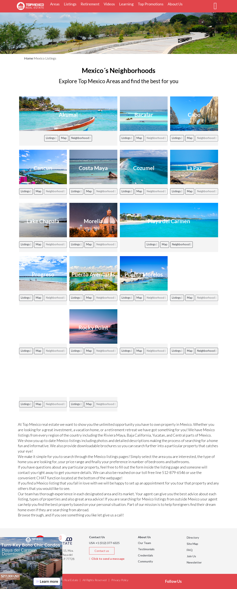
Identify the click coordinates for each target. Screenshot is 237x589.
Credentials (145, 555)
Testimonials (146, 549)
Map (64, 138)
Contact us (102, 550)
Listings (51, 138)
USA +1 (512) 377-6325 (104, 543)
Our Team (144, 543)
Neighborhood (81, 138)
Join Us (191, 556)
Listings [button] (71, 3)
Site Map (192, 543)
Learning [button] (127, 3)
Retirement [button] (91, 3)
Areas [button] (56, 3)
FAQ (190, 550)
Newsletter (194, 562)
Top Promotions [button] (152, 3)
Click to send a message (106, 558)
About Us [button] (176, 3)
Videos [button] (110, 3)
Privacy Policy (119, 580)
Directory (193, 537)
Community (145, 561)
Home (28, 58)
